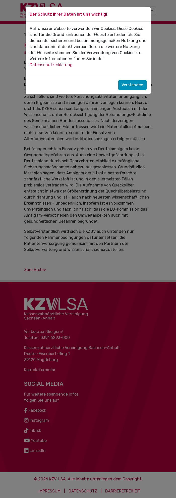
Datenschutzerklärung (51, 64)
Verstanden (132, 85)
